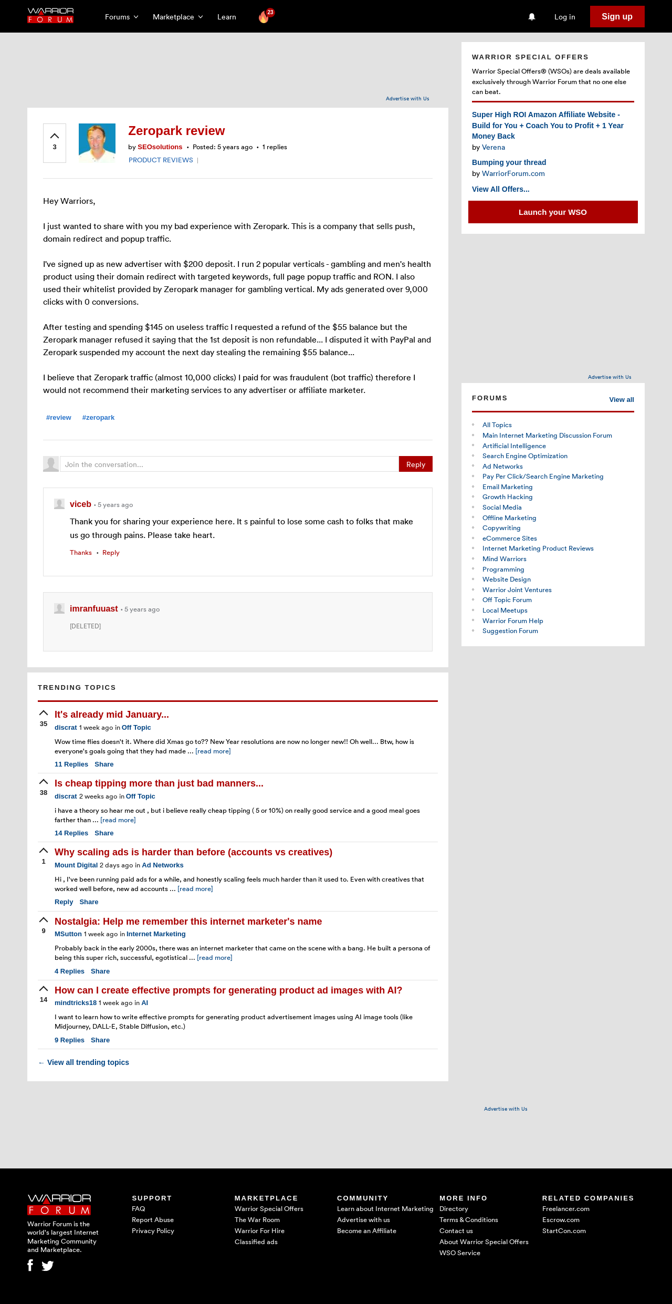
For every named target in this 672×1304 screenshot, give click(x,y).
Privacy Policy (153, 1230)
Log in (564, 17)
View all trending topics (83, 1062)
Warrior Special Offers (269, 1208)
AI (144, 1003)
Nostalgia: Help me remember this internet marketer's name (188, 921)
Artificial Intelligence (514, 445)
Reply (415, 464)
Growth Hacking (507, 496)
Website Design (506, 579)
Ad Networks (162, 865)
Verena (493, 147)
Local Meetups (505, 610)
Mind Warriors (504, 558)
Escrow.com (561, 1219)
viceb (81, 504)
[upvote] (54, 142)
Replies (71, 764)
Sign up (617, 16)
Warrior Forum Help (512, 620)
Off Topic (136, 727)
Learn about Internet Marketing (385, 1208)
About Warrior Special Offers (484, 1241)
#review (58, 417)
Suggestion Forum (510, 630)
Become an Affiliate (366, 1230)
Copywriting (501, 527)
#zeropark (98, 417)
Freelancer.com (566, 1208)
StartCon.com (564, 1230)
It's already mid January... (112, 714)
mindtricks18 (76, 1003)
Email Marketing (507, 486)
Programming (503, 569)
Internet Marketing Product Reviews (538, 548)
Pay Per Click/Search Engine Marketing (543, 476)
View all (622, 399)
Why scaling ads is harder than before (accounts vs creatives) (193, 852)
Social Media (502, 507)
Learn (230, 17)
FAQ (138, 1208)
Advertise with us (363, 1219)
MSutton (68, 934)
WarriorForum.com (513, 173)
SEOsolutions (160, 147)
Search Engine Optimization (525, 455)
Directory (453, 1208)
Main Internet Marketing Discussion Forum (547, 435)
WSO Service (459, 1252)
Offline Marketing (509, 517)
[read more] (213, 751)
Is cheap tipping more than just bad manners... (159, 783)
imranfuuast (95, 608)
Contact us (456, 1230)
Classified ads (256, 1241)
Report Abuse (153, 1219)
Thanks (81, 552)
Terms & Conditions (468, 1219)
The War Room (257, 1219)
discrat (66, 727)
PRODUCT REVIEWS (161, 159)
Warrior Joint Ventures (517, 589)
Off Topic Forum (507, 599)
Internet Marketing (156, 934)
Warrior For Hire (260, 1230)
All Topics (497, 424)
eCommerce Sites (509, 538)
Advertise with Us (407, 98)
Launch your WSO (553, 212)
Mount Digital (76, 865)
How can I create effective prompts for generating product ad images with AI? (228, 990)
